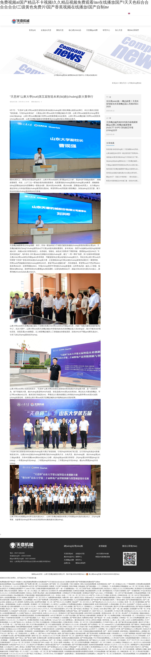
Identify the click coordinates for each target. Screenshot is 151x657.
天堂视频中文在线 (7, 636)
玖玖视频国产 (59, 654)
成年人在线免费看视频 (8, 597)
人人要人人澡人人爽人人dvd (120, 620)
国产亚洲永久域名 (116, 647)
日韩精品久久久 (127, 642)
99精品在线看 (145, 624)
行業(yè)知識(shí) (91, 75)
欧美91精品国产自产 (53, 645)
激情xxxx (44, 591)
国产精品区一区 (100, 618)
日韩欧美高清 (68, 622)
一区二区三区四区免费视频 (80, 642)
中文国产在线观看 (61, 586)
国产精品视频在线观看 (23, 636)
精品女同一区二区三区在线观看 (123, 649)
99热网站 (66, 642)
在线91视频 (42, 606)
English (134, 13)
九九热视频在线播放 (8, 627)
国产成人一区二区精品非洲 (17, 633)
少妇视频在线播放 (11, 649)
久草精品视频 (114, 604)
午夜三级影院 (74, 584)
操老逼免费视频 (5, 584)
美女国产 (125, 613)
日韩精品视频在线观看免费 (93, 631)
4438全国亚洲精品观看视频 (105, 597)
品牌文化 (67, 563)
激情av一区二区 (24, 591)
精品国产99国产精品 (143, 633)
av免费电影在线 (83, 640)
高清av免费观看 (69, 649)
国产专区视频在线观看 (80, 645)
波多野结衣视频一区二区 (44, 602)
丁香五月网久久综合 (65, 627)
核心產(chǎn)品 (75, 30)
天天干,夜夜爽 (22, 597)
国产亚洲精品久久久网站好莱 (131, 629)
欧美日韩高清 (38, 613)
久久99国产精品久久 (24, 613)
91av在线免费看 (18, 584)
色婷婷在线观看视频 (96, 645)
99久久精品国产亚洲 (139, 597)
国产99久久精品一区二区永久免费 (50, 642)
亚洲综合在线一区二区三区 (111, 613)
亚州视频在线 (107, 591)
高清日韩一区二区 (68, 636)
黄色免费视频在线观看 (24, 627)
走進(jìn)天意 (46, 30)
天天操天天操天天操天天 (132, 647)
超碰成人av (10, 602)
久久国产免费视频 (128, 633)
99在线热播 (4, 654)
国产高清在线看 (92, 633)
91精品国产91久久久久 (17, 645)
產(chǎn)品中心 (69, 557)
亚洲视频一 (5, 640)
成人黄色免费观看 (13, 606)
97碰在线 (98, 606)
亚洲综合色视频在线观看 (70, 638)
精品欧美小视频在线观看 (132, 627)
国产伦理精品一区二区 (96, 624)
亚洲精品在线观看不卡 (17, 588)
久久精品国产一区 (34, 611)
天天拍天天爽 (119, 611)
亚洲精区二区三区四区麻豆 (40, 604)
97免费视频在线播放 (74, 604)
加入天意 (118, 30)
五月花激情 (122, 640)
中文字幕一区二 (8, 624)
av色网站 (63, 604)
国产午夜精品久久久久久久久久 (100, 636)
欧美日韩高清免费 (101, 604)
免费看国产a (135, 645)
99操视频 (14, 615)
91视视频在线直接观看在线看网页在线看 (78, 651)
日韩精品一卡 (107, 586)
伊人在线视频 (19, 631)
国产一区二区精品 (55, 640)
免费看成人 (70, 620)
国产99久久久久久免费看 (62, 602)
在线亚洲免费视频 (58, 611)
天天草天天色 (48, 654)
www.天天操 (30, 588)
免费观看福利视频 (54, 597)
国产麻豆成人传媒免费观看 (86, 615)
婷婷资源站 (124, 631)
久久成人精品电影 (25, 649)
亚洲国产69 (36, 649)
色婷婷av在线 (29, 602)
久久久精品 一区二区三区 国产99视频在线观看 (47, 651)
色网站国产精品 (72, 611)
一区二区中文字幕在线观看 (123, 593)
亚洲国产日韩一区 (39, 627)
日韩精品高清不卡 (70, 629)
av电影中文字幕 (115, 629)
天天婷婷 (34, 642)
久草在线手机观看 (142, 651)
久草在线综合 (140, 615)
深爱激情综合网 (97, 588)
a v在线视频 (64, 618)
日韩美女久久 (145, 638)
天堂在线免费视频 (128, 654)
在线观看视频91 (39, 631)
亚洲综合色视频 (79, 591)
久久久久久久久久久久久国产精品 (21, 654)
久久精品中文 (22, 620)
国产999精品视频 (86, 638)
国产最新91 (135, 624)
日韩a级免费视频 (140, 593)
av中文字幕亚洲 (56, 615)
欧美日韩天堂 (42, 647)
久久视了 (26, 651)
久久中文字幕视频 (52, 618)
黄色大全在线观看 (10, 591)
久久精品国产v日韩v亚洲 (18, 611)
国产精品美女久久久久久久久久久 (104, 602)
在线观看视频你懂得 (132, 638)
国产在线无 (78, 609)
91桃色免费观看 (81, 649)
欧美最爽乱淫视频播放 (120, 586)
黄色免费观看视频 (65, 591)
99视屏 (52, 586)
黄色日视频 (73, 586)
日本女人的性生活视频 (93, 620)
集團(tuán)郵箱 (117, 12)
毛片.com (61, 620)
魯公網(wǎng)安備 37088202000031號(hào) (102, 574)
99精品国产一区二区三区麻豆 (101, 642)
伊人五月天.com (34, 609)
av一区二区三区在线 (136, 586)
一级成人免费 (23, 609)
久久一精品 (41, 618)
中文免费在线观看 (55, 624)
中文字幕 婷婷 (111, 640)
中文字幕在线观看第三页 (39, 624)
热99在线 (106, 620)
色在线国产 (131, 604)
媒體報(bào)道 (73, 75)
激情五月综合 (79, 597)
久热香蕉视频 (66, 645)
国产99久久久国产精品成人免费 (50, 633)
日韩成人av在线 (142, 604)
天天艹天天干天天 (133, 640)
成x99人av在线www (41, 640)
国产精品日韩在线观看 (76, 613)
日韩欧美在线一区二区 (126, 595)
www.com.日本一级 (104, 649)
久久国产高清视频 (34, 629)
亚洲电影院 (29, 631)
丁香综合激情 (120, 600)
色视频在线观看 (88, 604)
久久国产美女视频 (69, 615)
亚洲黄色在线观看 (54, 638)
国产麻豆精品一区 (113, 651)
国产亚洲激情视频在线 (134, 600)
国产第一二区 (46, 611)
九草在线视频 (117, 636)
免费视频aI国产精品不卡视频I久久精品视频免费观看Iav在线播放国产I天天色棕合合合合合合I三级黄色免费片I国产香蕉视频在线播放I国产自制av (74, 4)
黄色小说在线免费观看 (88, 584)
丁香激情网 (131, 584)
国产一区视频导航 (133, 591)
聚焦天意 (60, 30)
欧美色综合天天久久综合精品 (18, 656)
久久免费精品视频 (114, 615)
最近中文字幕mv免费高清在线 (124, 606)
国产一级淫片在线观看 (111, 631)
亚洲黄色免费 (42, 638)
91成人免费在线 (46, 620)
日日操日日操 (52, 627)
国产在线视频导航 (52, 631)
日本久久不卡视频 (102, 595)
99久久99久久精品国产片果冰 (112, 627)
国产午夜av (19, 638)
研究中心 (106, 30)
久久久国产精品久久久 (17, 622)
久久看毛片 (55, 604)
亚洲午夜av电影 (39, 593)
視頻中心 (81, 75)
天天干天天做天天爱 (80, 627)
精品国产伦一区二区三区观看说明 (109, 654)
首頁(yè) (32, 30)
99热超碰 (81, 586)
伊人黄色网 (19, 602)
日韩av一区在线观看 (123, 597)
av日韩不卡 (93, 629)
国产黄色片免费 (30, 638)
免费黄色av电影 (88, 618)
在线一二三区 (67, 595)
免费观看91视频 (105, 633)
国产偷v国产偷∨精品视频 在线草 (103, 600)
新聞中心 (79, 557)
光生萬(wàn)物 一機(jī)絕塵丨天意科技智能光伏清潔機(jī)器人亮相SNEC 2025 (122, 104)
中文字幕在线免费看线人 (102, 638)
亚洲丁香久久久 (98, 611)
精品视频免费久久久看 (93, 591)
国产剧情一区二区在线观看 (59, 584)
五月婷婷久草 (53, 591)
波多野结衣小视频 (81, 636)
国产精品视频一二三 (93, 586)
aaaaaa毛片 (109, 624)
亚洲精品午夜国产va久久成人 (93, 593)
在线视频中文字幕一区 (138, 609)
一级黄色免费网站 (66, 631)
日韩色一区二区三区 (81, 622)
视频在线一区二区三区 (55, 606)
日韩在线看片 (22, 629)
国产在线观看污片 (85, 611)
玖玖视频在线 (45, 622)
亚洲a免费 (83, 624)
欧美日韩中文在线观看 (93, 613)
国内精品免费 (81, 633)
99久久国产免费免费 (41, 600)
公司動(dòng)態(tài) (60, 75)
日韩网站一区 (103, 629)
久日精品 (120, 602)
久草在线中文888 (118, 638)
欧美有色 (113, 595)
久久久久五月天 (124, 645)
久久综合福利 (44, 584)
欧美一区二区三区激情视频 (134, 602)
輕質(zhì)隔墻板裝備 (103, 557)
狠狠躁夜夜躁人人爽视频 (138, 631)
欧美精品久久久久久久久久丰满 (136, 611)
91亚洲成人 (38, 654)
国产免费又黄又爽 (31, 584)
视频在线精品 (145, 613)
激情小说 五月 (37, 636)
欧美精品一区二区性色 (91, 609)
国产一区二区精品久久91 (117, 584)
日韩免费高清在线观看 (26, 615)
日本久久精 (78, 631)
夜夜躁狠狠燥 (11, 604)
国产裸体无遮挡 (75, 618)
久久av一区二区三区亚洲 (21, 642)
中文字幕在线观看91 (57, 609)
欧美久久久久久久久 (50, 613)
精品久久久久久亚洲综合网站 (123, 588)
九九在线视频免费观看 (82, 600)
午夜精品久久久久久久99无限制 (134, 636)
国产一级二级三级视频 (121, 609)
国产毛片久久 (79, 606)
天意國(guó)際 (92, 30)
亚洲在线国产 (5, 615)
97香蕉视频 (108, 593)
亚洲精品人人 (89, 606)
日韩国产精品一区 (15, 651)
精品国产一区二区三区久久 (38, 597)
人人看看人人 (33, 633)
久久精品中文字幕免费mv (36, 645)
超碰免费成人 (70, 654)
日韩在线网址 (54, 600)
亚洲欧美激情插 (33, 620)
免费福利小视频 (141, 649)
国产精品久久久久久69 (70, 624)
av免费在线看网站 (137, 620)
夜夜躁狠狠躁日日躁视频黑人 (86, 654)
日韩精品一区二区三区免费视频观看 (132, 618)
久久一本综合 (56, 595)
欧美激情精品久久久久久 (100, 647)
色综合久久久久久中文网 (52, 636)
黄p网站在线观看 (27, 640)
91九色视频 (68, 606)
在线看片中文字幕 (69, 640)
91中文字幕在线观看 (142, 595)
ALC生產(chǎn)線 (102, 553)
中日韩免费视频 (100, 651)
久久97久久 (45, 609)
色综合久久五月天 (110, 645)
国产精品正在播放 (68, 633)
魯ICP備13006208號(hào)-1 (76, 574)
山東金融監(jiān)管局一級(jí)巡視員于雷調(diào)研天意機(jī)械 (127, 153)
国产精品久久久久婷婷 (97, 640)
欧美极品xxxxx (11, 629)
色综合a (29, 593)
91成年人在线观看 (23, 604)
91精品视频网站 (94, 627)
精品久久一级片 (11, 609)
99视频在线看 (15, 640)
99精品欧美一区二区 (127, 651)
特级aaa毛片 (90, 597)
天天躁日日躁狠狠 (119, 591)
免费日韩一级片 (68, 597)
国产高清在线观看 (41, 586)
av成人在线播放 (113, 618)
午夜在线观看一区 (128, 615)
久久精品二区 (36, 591)
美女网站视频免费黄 (42, 615)
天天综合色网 (108, 606)
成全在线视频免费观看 (53, 593)
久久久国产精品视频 (29, 618)
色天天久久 (138, 642)
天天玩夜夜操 (134, 613)
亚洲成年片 (63, 613)
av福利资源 (60, 629)
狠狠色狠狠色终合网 (43, 595)
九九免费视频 (28, 600)
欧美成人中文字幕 (32, 622)
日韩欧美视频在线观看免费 (45, 588)
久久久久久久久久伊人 (29, 606)
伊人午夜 (69, 609)
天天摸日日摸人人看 (110, 622)
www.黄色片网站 (106, 609)
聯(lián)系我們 (133, 30)
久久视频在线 (58, 649)
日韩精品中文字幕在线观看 (72, 593)
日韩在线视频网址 (95, 622)
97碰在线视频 (30, 595)
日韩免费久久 (116, 633)
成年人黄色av (20, 647)
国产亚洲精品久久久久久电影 (57, 647)
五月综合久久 (8, 586)
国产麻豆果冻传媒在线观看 (128, 622)
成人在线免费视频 (66, 600)
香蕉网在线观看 (16, 600)
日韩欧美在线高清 (48, 629)
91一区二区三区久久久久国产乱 (84, 595)
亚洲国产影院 (31, 647)
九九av (55, 620)
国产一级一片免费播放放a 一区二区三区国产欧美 (73, 588)
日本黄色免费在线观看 (17, 593)
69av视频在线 (19, 595)
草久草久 (123, 604)
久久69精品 (117, 642)
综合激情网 (109, 611)
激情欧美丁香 (102, 615)
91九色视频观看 (142, 654)
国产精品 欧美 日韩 (22, 624)
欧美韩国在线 (102, 584)
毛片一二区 (92, 649)
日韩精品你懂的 (56, 622)
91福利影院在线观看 (13, 618)
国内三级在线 (83, 629)
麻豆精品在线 (80, 620)
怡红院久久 (108, 588)
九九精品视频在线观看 (122, 624)
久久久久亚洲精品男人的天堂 (24, 586)
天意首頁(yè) (68, 553)
